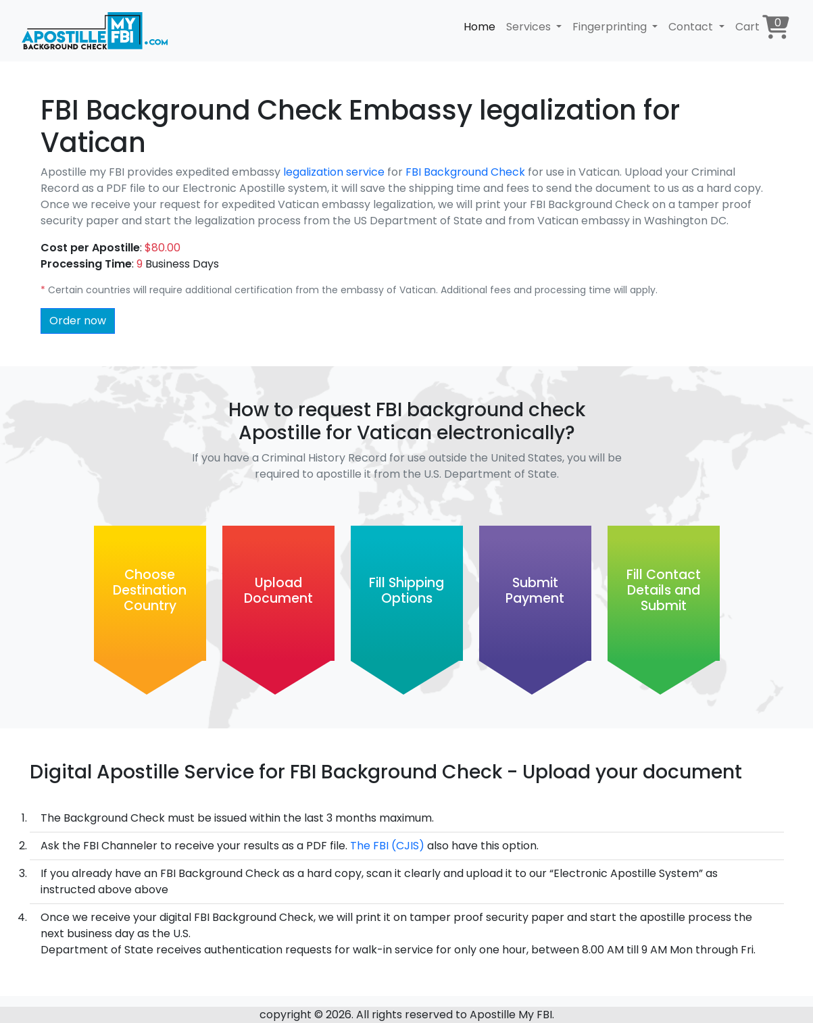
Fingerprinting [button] (610, 26)
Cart (762, 27)
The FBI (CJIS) (387, 845)
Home (479, 26)
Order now (77, 320)
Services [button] (529, 26)
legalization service (334, 172)
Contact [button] (692, 26)
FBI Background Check (466, 172)
